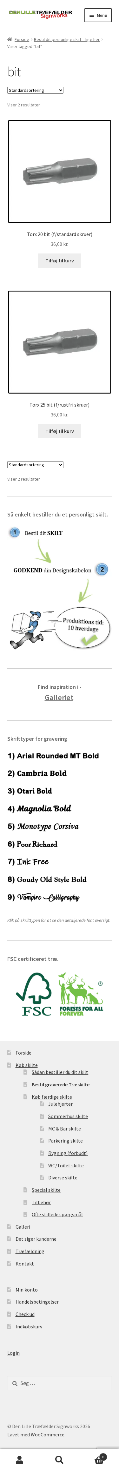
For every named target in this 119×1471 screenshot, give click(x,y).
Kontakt (25, 1263)
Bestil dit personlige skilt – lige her (67, 39)
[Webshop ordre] (35, 90)
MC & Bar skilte (64, 1128)
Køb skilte (27, 1065)
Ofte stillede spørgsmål (57, 1214)
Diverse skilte (62, 1177)
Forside (22, 39)
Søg (59, 1460)
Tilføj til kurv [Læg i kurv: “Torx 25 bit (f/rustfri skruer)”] (59, 431)
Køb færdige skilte (52, 1097)
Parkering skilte (65, 1140)
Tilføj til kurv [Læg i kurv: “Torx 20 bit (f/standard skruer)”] (59, 260)
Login (13, 1353)
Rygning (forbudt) (68, 1153)
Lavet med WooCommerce (35, 1434)
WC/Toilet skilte (66, 1165)
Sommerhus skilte (68, 1116)
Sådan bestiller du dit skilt (60, 1072)
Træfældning (30, 1251)
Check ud (25, 1314)
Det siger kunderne (36, 1239)
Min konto (27, 1289)
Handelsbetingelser (37, 1302)
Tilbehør (41, 1202)
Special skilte (46, 1190)
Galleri (23, 1227)
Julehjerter (60, 1104)
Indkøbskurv (29, 1326)
